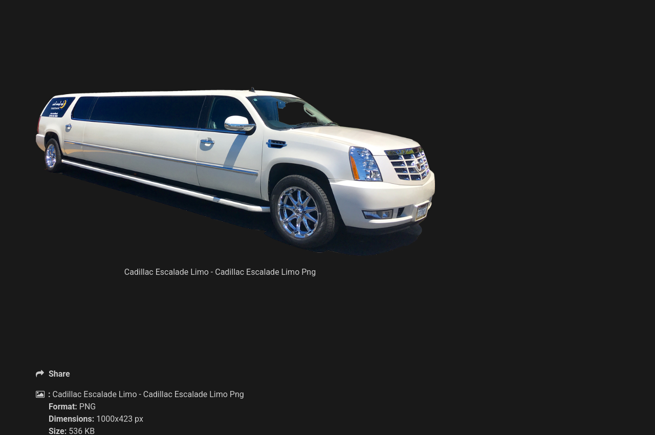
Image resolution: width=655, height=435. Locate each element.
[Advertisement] (235, 61)
